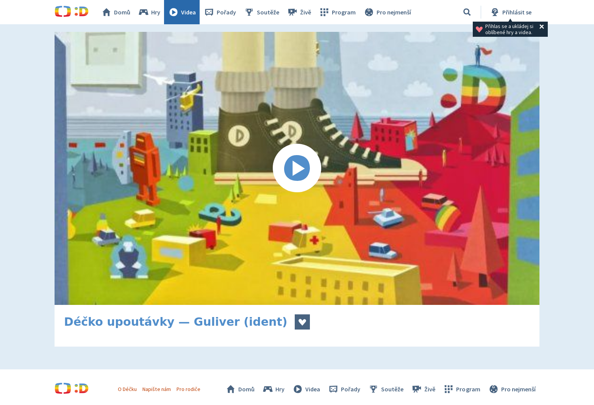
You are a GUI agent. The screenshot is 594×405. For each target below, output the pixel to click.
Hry (149, 12)
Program (337, 12)
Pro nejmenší (387, 12)
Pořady (219, 12)
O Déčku (127, 389)
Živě (299, 12)
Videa (182, 12)
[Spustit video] (297, 168)
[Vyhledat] (467, 12)
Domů (115, 12)
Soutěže (261, 12)
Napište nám (156, 389)
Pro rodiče (188, 389)
